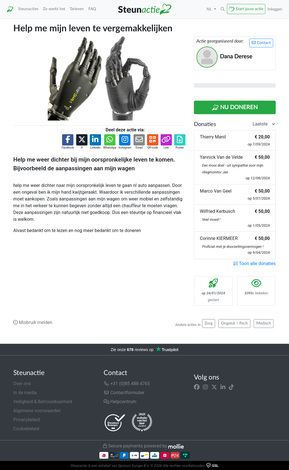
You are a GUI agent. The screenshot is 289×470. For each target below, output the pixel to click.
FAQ (92, 9)
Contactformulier (124, 392)
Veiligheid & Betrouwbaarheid (42, 401)
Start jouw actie (249, 9)
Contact (261, 43)
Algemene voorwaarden (37, 410)
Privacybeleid (26, 419)
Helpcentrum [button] (120, 401)
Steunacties (28, 9)
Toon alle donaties (254, 263)
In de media (25, 392)
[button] (222, 9)
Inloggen (275, 9)
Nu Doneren (235, 107)
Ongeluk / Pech (234, 323)
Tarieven (77, 9)
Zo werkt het (54, 9)
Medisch (263, 323)
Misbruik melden (32, 322)
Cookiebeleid (26, 428)
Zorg (209, 323)
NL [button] (210, 9)
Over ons (22, 383)
